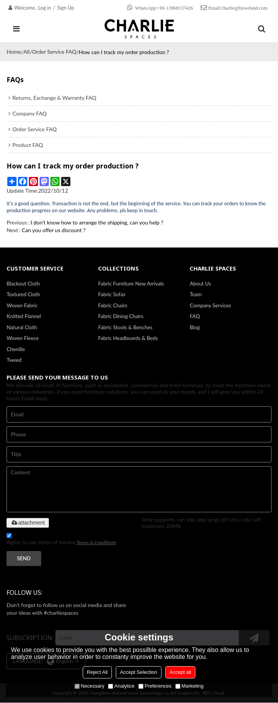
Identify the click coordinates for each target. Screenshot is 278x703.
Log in (44, 8)
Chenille (16, 349)
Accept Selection (138, 672)
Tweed (14, 360)
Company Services (210, 305)
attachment (27, 523)
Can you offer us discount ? (54, 230)
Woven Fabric (22, 305)
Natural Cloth (22, 327)
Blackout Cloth (23, 284)
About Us (200, 284)
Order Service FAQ (54, 51)
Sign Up (65, 8)
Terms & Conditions (96, 543)
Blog (195, 327)
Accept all (180, 672)
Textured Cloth (23, 294)
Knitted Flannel (24, 317)
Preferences (154, 686)
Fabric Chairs (112, 305)
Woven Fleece (23, 338)
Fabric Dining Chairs (120, 317)
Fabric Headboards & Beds (128, 338)
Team (195, 294)
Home (14, 51)
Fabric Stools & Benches (125, 327)
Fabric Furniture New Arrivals (131, 284)
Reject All (97, 672)
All (26, 51)
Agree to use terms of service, (61, 540)
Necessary (89, 686)
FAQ (195, 317)
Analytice (121, 686)
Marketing (189, 686)
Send (24, 559)
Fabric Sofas (111, 294)
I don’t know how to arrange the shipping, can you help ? (96, 222)
